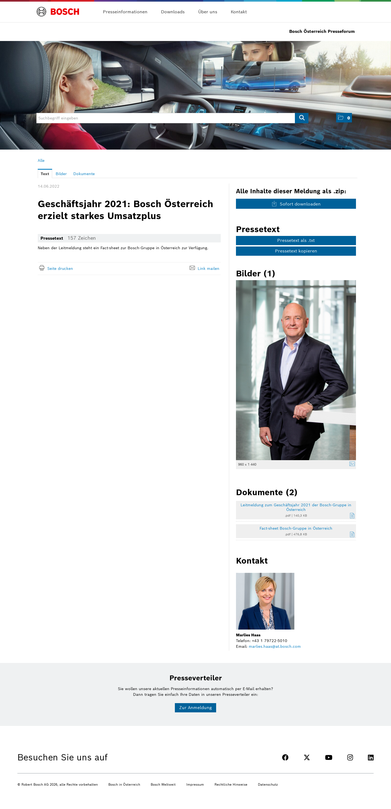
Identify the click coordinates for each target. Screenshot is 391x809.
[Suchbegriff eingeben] (172, 118)
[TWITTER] (307, 757)
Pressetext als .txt (296, 240)
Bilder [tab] (61, 173)
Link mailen (208, 268)
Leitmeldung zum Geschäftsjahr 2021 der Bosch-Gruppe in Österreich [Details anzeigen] (296, 507)
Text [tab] (45, 173)
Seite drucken (60, 268)
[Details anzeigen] (351, 465)
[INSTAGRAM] (350, 757)
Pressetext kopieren (296, 251)
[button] (344, 117)
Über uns (207, 12)
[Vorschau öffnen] (296, 370)
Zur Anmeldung (195, 707)
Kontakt (239, 12)
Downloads (173, 12)
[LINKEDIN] (371, 757)
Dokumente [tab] (84, 173)
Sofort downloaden (296, 204)
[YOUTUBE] (328, 757)
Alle (41, 160)
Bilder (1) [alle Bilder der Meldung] (255, 273)
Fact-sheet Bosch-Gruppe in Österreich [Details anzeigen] (296, 528)
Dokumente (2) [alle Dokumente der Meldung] (267, 492)
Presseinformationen (125, 12)
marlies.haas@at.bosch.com (275, 646)
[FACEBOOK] (285, 757)
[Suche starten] (301, 118)
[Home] (58, 8)
